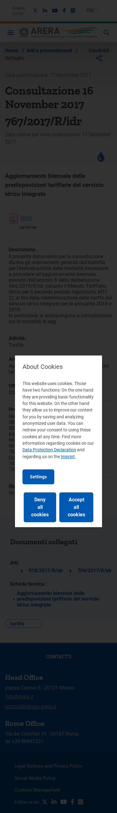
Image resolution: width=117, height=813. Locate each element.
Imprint (68, 456)
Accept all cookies (76, 507)
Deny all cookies (40, 507)
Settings (38, 476)
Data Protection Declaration (49, 449)
